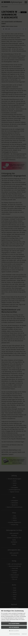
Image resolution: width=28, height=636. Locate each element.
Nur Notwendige (14, 627)
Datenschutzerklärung (14, 634)
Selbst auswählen (14, 630)
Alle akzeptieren (14, 623)
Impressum (24, 634)
